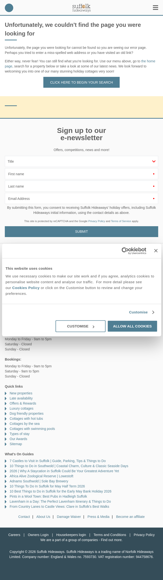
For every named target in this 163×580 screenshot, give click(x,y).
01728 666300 (9, 8)
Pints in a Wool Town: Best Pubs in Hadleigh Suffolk (48, 496)
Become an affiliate (130, 517)
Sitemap (16, 444)
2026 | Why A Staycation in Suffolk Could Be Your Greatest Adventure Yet (64, 471)
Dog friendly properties (27, 413)
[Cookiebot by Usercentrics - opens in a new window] (125, 250)
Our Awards (18, 439)
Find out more (111, 540)
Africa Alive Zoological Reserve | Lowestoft (41, 476)
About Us (43, 517)
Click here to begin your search (81, 82)
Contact (24, 517)
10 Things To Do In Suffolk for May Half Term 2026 (47, 486)
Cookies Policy (26, 288)
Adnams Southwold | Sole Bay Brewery (39, 481)
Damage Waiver (69, 517)
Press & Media (99, 517)
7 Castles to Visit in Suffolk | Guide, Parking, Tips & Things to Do (58, 461)
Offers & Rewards (23, 403)
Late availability (21, 398)
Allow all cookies (132, 326)
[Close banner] (155, 250)
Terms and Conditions (110, 535)
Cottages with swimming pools (32, 429)
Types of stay (19, 434)
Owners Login (38, 535)
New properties (21, 393)
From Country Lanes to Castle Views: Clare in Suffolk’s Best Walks (59, 506)
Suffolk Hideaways (81, 8)
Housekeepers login (71, 535)
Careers (14, 535)
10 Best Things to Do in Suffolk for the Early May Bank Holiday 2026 (60, 491)
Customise (138, 312)
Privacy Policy (96, 221)
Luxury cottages (21, 408)
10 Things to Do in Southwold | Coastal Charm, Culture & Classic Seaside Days (69, 466)
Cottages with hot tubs (26, 418)
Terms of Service (121, 221)
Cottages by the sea (25, 424)
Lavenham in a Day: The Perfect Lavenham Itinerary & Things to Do (60, 501)
